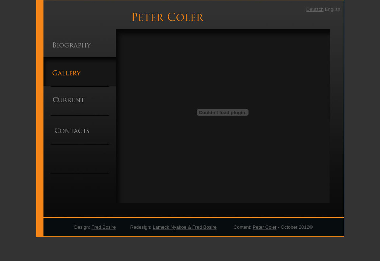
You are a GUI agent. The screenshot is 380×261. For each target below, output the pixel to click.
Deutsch (315, 9)
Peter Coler (265, 227)
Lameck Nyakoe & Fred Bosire (185, 227)
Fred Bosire (103, 227)
